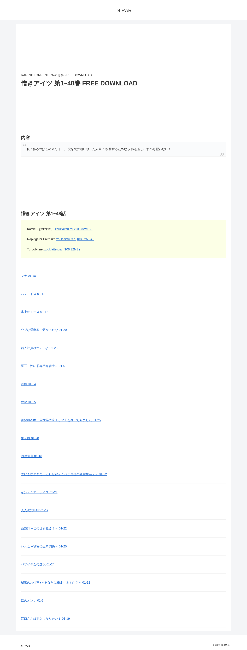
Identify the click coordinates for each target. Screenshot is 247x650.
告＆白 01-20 (30, 438)
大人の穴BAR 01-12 (34, 510)
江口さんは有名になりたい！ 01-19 (45, 618)
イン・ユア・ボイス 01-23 (39, 492)
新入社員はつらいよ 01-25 (39, 348)
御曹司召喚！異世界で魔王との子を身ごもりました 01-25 (61, 420)
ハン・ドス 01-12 (33, 294)
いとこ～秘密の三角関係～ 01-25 (44, 546)
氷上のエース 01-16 (34, 312)
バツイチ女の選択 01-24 (37, 564)
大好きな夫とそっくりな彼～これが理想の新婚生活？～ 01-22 (64, 474)
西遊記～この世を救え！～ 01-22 (44, 528)
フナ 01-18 (28, 275)
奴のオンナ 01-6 (32, 600)
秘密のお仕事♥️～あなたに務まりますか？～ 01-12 (55, 582)
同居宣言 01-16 (31, 456)
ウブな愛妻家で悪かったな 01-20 (44, 330)
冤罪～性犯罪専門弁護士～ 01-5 (43, 366)
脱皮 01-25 (28, 402)
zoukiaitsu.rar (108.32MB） (73, 229)
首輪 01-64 (28, 384)
